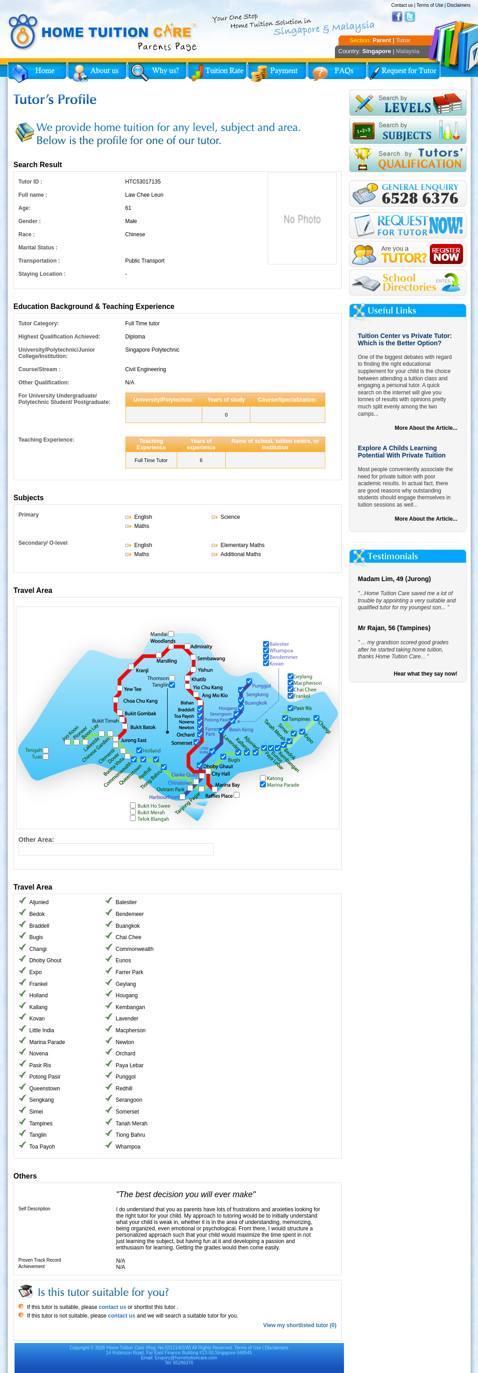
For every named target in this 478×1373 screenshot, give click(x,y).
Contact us (402, 5)
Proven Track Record (40, 1260)
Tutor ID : (30, 182)
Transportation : (39, 261)
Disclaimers (459, 5)
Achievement (32, 1266)
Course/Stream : (40, 369)
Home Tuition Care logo (103, 33)
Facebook (397, 16)
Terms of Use (430, 5)
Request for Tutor (404, 72)
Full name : (33, 195)
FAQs (337, 72)
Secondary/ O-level (43, 543)
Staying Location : (42, 274)
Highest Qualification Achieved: (59, 336)
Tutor (403, 40)
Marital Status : (38, 247)
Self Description (34, 1208)
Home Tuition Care (125, 1347)
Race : (27, 234)
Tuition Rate (217, 72)
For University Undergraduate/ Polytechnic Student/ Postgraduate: (65, 399)
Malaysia (407, 51)
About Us (97, 72)
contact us (111, 1307)
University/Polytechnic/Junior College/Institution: (57, 353)
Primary (29, 515)
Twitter (409, 16)
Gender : (30, 221)
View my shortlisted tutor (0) (299, 1325)
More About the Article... (426, 428)
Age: (25, 208)
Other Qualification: (44, 382)
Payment (277, 72)
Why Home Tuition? (157, 72)
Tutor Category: (39, 323)
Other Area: (37, 839)
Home (37, 72)
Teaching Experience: (47, 440)
